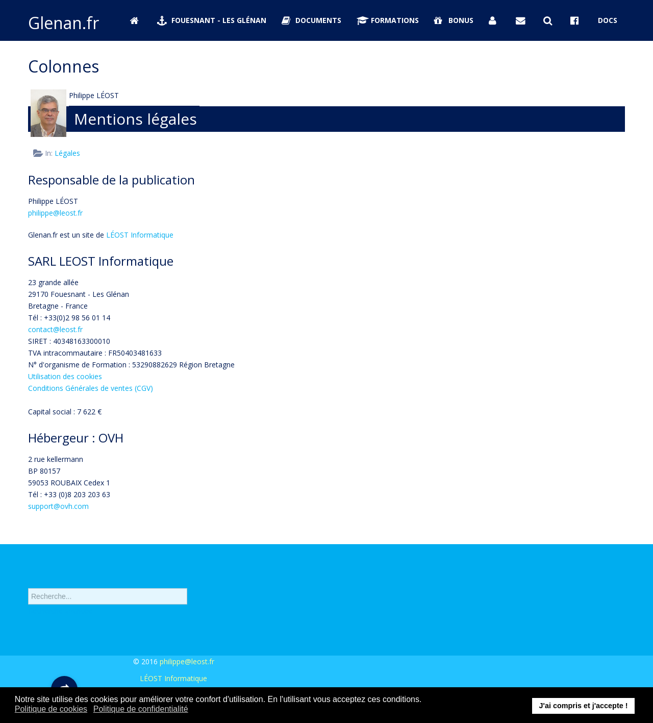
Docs (607, 20)
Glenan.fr (63, 23)
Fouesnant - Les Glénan (211, 20)
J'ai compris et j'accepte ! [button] (583, 706)
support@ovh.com (58, 506)
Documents (312, 20)
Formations (388, 20)
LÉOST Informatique (139, 235)
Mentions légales (135, 118)
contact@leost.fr (55, 329)
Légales (67, 153)
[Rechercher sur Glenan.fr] (549, 20)
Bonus (453, 20)
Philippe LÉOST (94, 95)
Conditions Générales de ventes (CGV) (90, 388)
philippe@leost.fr (55, 213)
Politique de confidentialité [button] (140, 709)
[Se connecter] (495, 20)
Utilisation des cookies (65, 376)
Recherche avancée (60, 618)
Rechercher (28, 584)
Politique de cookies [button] (51, 709)
